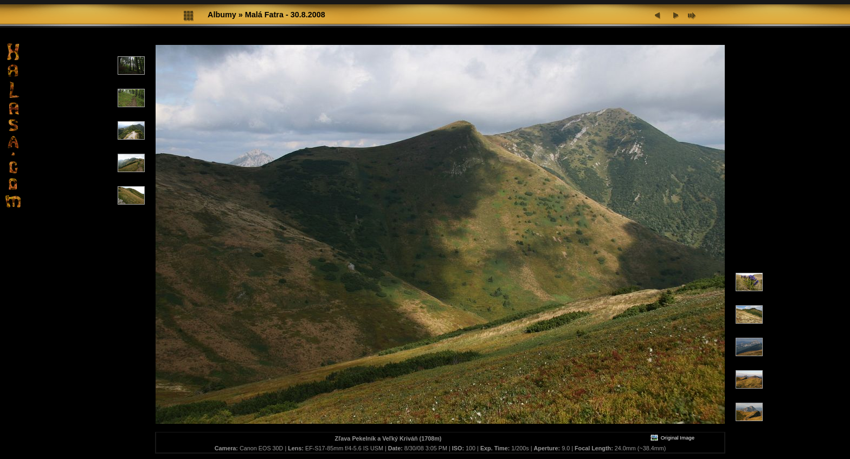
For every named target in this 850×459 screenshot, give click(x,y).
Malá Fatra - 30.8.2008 (285, 14)
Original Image (672, 438)
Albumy (222, 14)
